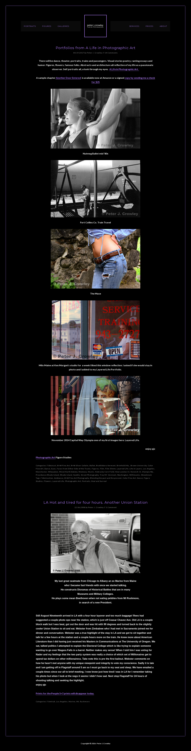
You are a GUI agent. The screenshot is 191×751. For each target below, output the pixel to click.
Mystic (91, 472)
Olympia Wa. (148, 472)
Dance (47, 469)
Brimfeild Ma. (123, 465)
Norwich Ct (136, 472)
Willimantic (134, 475)
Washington (122, 475)
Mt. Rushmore (83, 701)
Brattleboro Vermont (106, 465)
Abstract (52, 465)
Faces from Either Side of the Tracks (74, 469)
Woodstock (146, 475)
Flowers (47, 481)
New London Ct (122, 472)
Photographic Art (46, 457)
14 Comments (111, 53)
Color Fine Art (129, 478)
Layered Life (122, 469)
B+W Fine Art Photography (76, 478)
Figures (95, 469)
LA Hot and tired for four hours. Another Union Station (95, 502)
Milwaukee (53, 472)
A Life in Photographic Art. (124, 69)
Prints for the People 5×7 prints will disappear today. (65, 693)
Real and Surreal (99, 481)
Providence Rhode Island (47, 475)
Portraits (86, 481)
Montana (83, 472)
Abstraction (47, 478)
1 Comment (111, 507)
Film (102, 469)
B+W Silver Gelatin (79, 465)
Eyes (53, 469)
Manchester (41, 472)
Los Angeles (148, 469)
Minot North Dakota (68, 472)
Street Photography (90, 475)
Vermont (112, 475)
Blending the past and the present (106, 478)
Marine (72, 701)
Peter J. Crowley (95, 26)
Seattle (76, 475)
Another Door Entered (68, 77)
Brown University (139, 465)
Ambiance (58, 478)
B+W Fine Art (63, 465)
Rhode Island (66, 475)
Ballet (92, 465)
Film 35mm (110, 469)
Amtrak (51, 701)
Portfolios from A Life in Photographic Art (95, 48)
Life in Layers (136, 469)
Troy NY (103, 475)
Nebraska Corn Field (104, 472)
